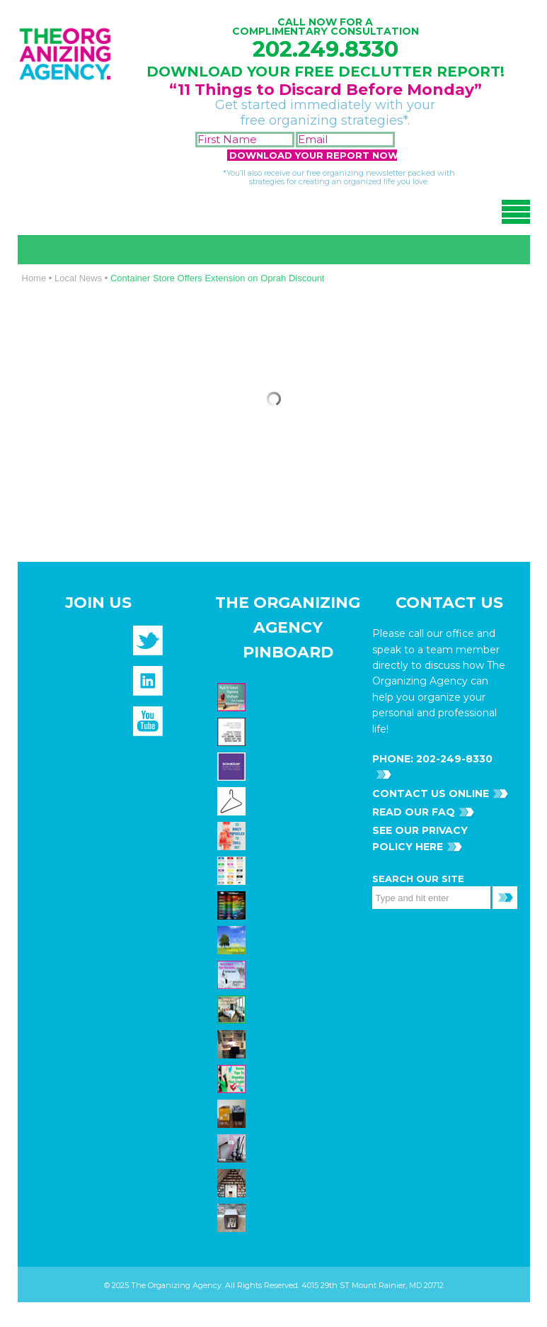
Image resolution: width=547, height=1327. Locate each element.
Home (34, 278)
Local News (78, 278)
